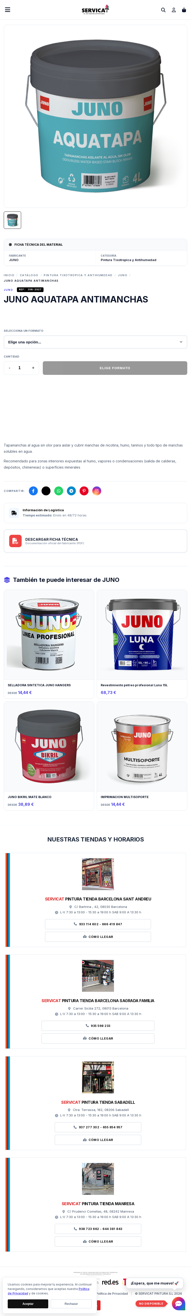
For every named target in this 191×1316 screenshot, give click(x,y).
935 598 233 (98, 1026)
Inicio (9, 275)
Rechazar (71, 1304)
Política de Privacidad (112, 1294)
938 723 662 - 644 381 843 (98, 1229)
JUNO (122, 275)
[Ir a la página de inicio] (95, 12)
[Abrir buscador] (163, 10)
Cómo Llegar (98, 937)
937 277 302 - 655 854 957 (98, 1128)
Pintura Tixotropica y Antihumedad (78, 275)
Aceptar (28, 1304)
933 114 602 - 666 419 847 (98, 925)
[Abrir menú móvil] (7, 9)
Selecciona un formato (23, 331)
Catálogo (29, 275)
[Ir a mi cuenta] (174, 10)
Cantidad (11, 357)
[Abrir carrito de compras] (184, 10)
